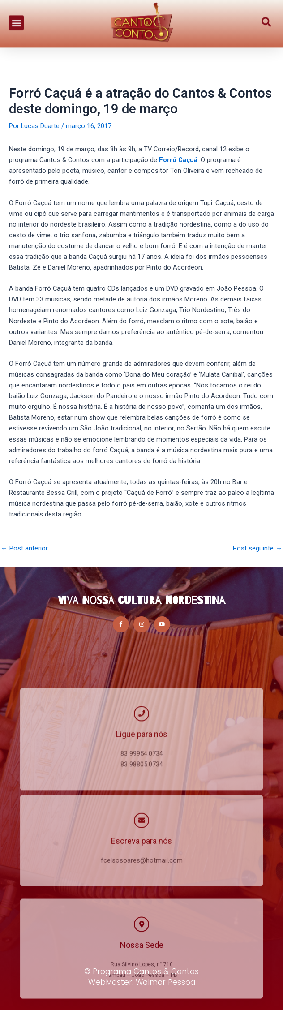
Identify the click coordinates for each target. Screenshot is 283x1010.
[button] (16, 18)
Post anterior (24, 548)
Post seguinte (257, 548)
